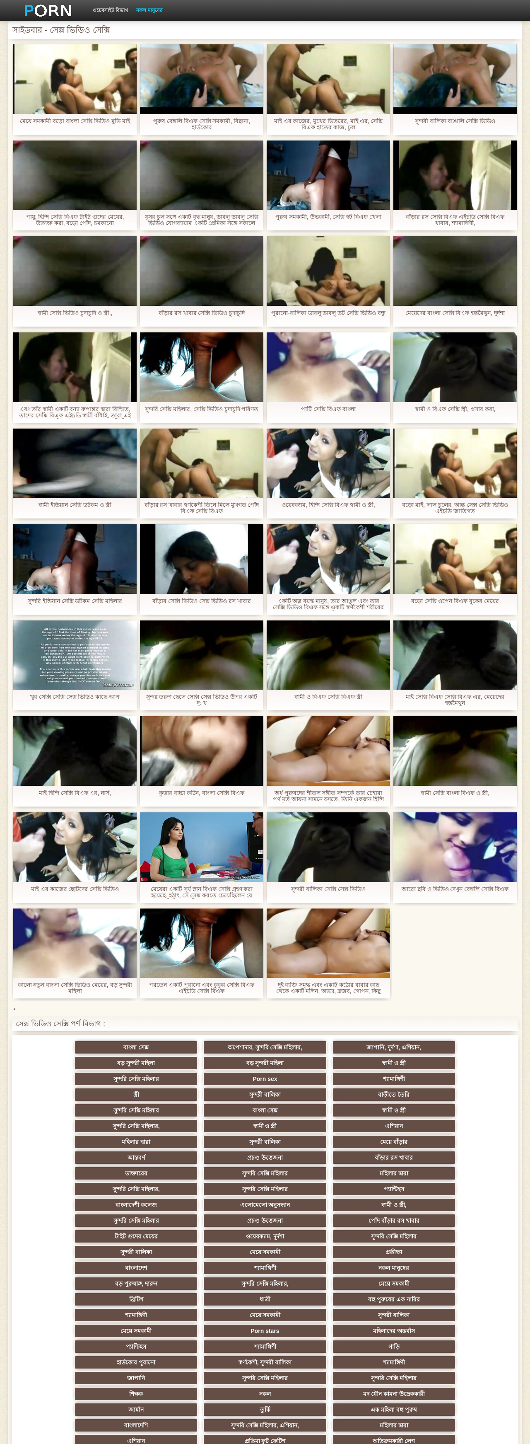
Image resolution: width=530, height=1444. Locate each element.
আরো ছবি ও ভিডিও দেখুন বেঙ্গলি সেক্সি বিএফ (455, 889)
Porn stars (143, 1201)
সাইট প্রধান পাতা (413, 1431)
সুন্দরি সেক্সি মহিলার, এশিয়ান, (143, 1248)
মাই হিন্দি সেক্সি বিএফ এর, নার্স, (75, 793)
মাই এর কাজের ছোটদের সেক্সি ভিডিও (75, 889)
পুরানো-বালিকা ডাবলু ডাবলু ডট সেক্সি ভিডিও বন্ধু (328, 313)
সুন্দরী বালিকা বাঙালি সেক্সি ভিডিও (455, 121)
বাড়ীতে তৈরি (468, 1075)
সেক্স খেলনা (62, 1327)
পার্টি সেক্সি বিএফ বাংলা (328, 409)
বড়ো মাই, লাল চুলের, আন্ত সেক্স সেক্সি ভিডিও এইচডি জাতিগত (455, 508)
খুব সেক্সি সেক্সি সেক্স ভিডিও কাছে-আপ (75, 697)
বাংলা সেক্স (62, 1059)
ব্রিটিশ (62, 1185)
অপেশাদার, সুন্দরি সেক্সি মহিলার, (143, 1049)
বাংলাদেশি (62, 1248)
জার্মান (305, 1233)
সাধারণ (143, 1296)
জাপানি (305, 1217)
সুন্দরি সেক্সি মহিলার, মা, (305, 1264)
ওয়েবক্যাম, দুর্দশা (143, 1154)
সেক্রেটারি (386, 1311)
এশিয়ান (468, 1091)
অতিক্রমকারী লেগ (468, 1248)
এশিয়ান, (62, 1343)
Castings (467, 1296)
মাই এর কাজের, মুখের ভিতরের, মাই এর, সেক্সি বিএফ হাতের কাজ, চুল (328, 124)
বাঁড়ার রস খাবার (468, 1107)
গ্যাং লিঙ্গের (62, 1264)
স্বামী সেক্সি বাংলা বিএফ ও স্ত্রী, (455, 793)
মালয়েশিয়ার (468, 1327)
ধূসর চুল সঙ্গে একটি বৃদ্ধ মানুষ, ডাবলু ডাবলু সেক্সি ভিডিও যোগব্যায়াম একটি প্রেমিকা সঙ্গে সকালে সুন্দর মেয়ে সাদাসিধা (201, 220)
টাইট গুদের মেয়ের (62, 1154)
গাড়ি (467, 1201)
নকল (143, 1233)
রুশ (143, 1343)
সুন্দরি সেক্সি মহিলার (62, 1075)
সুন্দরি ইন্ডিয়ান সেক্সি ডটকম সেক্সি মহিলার (75, 601)
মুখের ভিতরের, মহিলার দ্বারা (306, 1343)
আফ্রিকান (143, 1359)
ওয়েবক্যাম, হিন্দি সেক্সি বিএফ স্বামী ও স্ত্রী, (328, 505)
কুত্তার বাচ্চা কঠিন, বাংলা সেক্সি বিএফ (201, 793)
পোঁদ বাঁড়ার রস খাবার (467, 1138)
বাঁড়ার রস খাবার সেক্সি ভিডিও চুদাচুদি (202, 313)
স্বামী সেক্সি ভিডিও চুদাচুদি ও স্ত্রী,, (74, 313)
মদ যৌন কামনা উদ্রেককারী (224, 1233)
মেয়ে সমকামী (386, 1154)
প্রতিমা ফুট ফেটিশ (386, 1248)
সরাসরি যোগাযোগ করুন (224, 1327)
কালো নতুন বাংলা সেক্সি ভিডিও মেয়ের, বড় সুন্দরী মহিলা (74, 988)
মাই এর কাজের (225, 1296)
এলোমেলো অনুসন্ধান (143, 1138)
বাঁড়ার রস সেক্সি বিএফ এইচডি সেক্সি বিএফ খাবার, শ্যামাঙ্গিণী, (455, 220)
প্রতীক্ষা (468, 1154)
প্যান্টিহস (468, 1122)
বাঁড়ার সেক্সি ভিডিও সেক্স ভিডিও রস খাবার (201, 601)
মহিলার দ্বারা (62, 1107)
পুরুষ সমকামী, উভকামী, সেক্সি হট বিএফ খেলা (328, 217)
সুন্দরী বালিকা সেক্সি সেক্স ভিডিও (328, 889)
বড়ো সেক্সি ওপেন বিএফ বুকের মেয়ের (455, 601)
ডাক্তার (468, 1343)
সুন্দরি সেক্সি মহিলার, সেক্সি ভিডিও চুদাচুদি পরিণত (201, 409)
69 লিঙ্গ (143, 1327)
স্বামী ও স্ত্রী (467, 1059)
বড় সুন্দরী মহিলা (306, 1059)
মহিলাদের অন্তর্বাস (225, 1201)
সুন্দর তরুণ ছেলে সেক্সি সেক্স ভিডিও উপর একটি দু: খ (201, 700)
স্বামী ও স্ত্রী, (224, 1138)
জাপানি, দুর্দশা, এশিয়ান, (224, 1059)
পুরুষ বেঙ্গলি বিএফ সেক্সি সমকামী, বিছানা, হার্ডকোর (201, 124)
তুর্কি (386, 1233)
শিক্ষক (62, 1233)
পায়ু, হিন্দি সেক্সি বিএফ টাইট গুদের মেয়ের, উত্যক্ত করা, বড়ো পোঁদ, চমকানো (75, 220)
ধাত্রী (143, 1185)
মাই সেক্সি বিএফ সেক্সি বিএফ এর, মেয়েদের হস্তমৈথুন (455, 700)
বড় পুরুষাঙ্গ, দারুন (305, 1170)
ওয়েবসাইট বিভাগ (110, 10)
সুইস (468, 1311)
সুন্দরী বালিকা (386, 1075)
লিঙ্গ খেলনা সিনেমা (386, 1343)
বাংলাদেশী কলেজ (62, 1138)
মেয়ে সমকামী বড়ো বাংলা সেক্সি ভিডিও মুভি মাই (75, 121)
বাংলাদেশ (62, 1170)
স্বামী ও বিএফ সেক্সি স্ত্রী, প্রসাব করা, (454, 409)
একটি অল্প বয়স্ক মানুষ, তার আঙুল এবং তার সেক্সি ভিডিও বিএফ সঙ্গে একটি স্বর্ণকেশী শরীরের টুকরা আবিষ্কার (328, 604)
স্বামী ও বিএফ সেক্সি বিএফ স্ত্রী (328, 697)
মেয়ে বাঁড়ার (224, 1107)
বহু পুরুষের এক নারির (225, 1185)
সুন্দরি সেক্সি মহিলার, (305, 1091)
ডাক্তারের (62, 1122)
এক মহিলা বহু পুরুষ (468, 1233)
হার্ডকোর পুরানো (62, 1217)
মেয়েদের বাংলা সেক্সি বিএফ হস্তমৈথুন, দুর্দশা (455, 313)
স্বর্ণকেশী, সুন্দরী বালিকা (143, 1217)
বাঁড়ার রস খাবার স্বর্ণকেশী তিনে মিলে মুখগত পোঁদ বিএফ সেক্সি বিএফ (201, 508)
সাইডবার (143, 1280)
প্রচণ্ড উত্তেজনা (387, 1107)
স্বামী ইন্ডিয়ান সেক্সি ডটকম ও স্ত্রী (75, 505)
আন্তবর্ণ (305, 1107)
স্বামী (386, 1359)
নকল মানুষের (149, 10)
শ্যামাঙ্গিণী (225, 1075)
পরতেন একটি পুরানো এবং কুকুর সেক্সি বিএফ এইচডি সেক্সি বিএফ (201, 988)
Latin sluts (224, 1264)
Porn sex (143, 1075)
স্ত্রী (305, 1075)
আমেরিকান (224, 1311)
